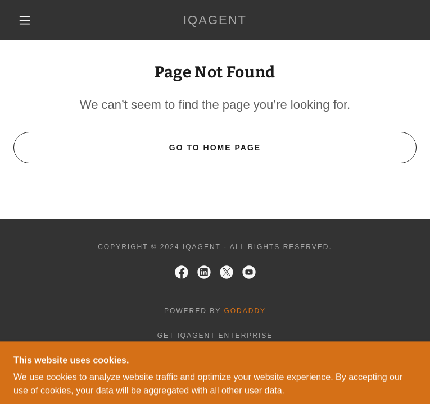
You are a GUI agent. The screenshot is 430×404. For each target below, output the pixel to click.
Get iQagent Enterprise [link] (215, 335)
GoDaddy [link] (245, 311)
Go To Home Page (215, 147)
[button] (33, 20)
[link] (215, 20)
